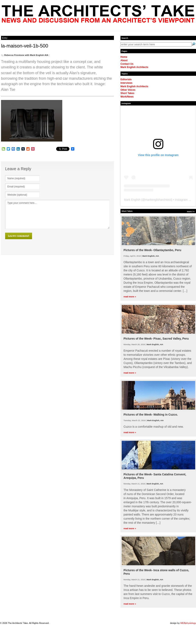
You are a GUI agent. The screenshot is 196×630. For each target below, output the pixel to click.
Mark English (132, 199)
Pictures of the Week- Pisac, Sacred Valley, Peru (156, 338)
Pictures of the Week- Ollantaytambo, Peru (152, 250)
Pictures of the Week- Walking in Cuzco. (151, 414)
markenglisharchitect (158, 199)
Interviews (126, 83)
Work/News (127, 96)
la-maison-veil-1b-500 (24, 46)
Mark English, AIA (150, 256)
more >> (191, 211)
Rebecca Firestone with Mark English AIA (26, 55)
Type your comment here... (57, 214)
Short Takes (127, 93)
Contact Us (126, 63)
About (124, 60)
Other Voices (127, 89)
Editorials (126, 79)
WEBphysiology (188, 623)
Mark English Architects (134, 67)
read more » (130, 296)
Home (123, 57)
